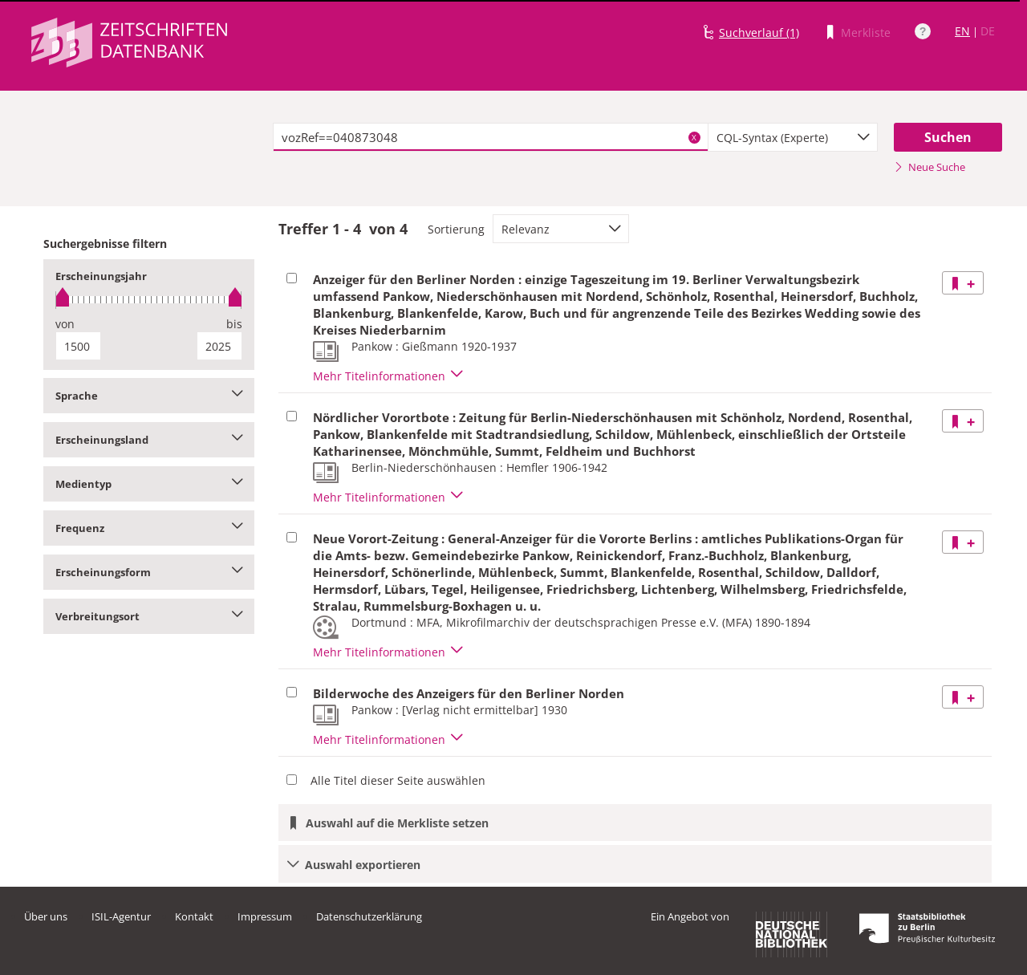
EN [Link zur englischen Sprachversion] (962, 31)
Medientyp (148, 484)
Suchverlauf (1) (759, 32)
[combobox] (793, 137)
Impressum (264, 916)
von (65, 323)
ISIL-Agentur (121, 916)
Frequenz (148, 528)
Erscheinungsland (148, 440)
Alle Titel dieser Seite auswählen (398, 780)
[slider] (148, 299)
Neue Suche (929, 167)
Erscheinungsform (148, 572)
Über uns (45, 916)
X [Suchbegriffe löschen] (694, 137)
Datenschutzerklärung (369, 916)
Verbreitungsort (148, 616)
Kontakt (194, 916)
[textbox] (490, 137)
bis (234, 323)
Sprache (148, 395)
